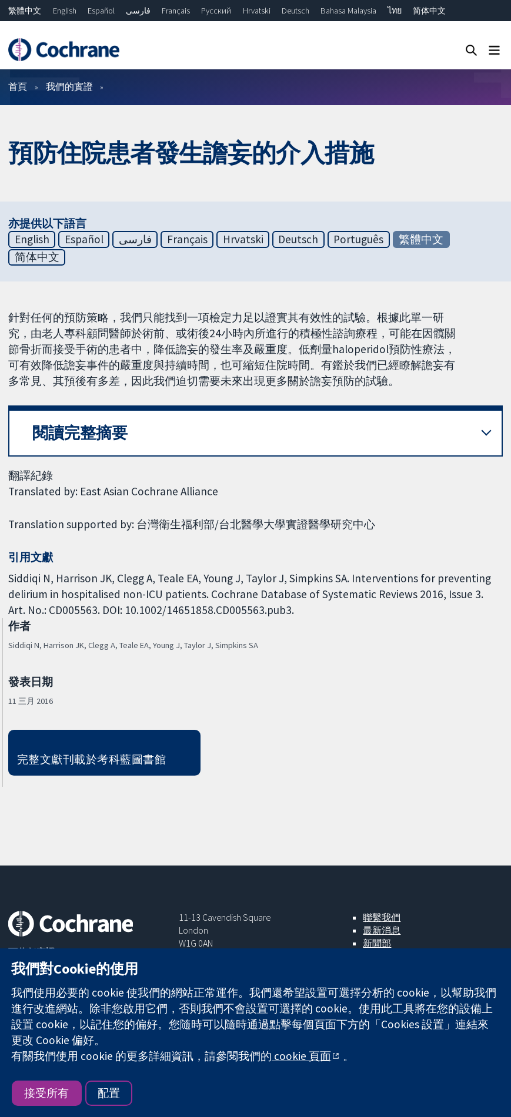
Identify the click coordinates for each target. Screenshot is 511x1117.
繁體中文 (24, 10)
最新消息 (381, 930)
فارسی (138, 10)
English (64, 10)
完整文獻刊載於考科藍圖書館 (91, 759)
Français (176, 10)
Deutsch (295, 10)
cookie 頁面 (301, 1056)
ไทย (395, 10)
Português (358, 239)
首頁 (17, 86)
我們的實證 (69, 86)
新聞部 (377, 943)
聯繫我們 (381, 917)
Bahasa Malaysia (348, 10)
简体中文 (429, 10)
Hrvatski (256, 10)
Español (101, 10)
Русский (216, 10)
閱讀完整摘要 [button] (80, 432)
